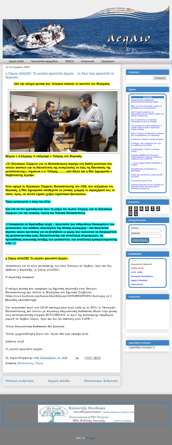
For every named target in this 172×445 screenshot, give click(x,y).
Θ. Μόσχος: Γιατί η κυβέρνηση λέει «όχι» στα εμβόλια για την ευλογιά (146, 144)
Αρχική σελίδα (16, 61)
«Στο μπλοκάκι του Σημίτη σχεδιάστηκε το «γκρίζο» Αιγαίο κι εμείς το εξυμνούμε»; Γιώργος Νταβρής (146, 127)
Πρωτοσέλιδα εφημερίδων (44, 61)
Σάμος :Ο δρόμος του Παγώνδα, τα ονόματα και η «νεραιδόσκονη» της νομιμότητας (147, 134)
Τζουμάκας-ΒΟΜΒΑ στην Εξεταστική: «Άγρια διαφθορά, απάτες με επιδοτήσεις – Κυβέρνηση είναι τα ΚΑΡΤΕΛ (147, 157)
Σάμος (39, 363)
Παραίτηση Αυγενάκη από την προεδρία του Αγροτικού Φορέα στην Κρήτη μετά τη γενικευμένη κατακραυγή (147, 186)
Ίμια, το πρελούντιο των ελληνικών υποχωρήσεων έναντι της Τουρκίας (144, 121)
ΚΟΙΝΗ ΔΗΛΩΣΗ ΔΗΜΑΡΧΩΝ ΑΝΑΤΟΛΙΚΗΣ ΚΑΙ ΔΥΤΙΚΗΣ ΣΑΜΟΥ (145, 101)
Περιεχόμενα (107, 61)
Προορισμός (135, 233)
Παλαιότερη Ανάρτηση (101, 381)
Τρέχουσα (134, 228)
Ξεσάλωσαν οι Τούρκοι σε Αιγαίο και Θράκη (147, 139)
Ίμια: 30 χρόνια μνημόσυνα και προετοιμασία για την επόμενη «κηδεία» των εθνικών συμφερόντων (147, 114)
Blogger (91, 438)
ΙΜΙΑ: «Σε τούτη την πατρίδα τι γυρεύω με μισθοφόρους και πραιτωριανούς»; (146, 107)
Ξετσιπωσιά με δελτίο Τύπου (141, 181)
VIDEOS (69, 61)
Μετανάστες (25, 363)
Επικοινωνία (87, 61)
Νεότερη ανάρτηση (19, 381)
